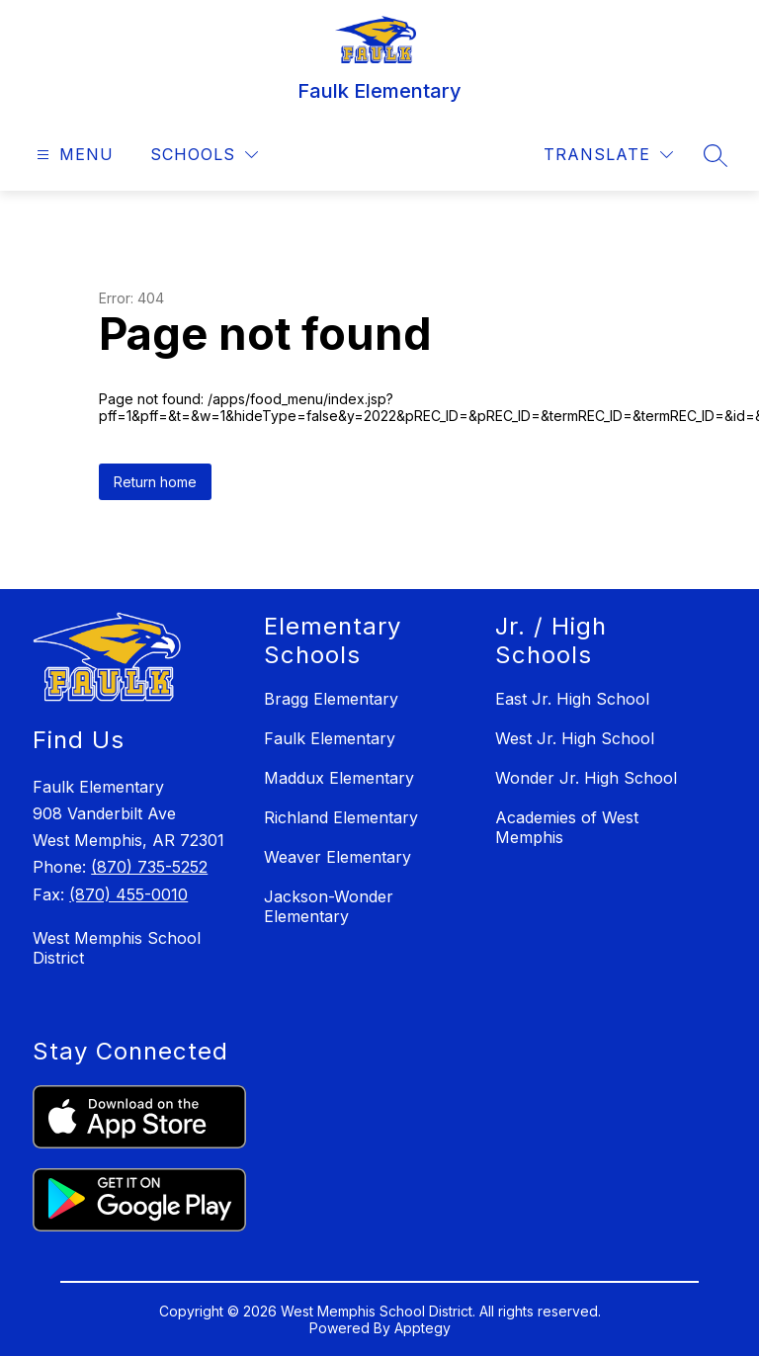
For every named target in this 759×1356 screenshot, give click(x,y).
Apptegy (422, 1327)
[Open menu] (73, 154)
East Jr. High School (572, 699)
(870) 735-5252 (149, 867)
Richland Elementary (341, 817)
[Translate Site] (608, 154)
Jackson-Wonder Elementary (328, 906)
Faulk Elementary (329, 738)
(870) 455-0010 (128, 894)
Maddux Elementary (339, 778)
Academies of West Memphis (566, 827)
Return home (155, 481)
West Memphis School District (117, 948)
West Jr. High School (574, 738)
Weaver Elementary (337, 857)
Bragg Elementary (331, 699)
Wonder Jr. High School (586, 778)
